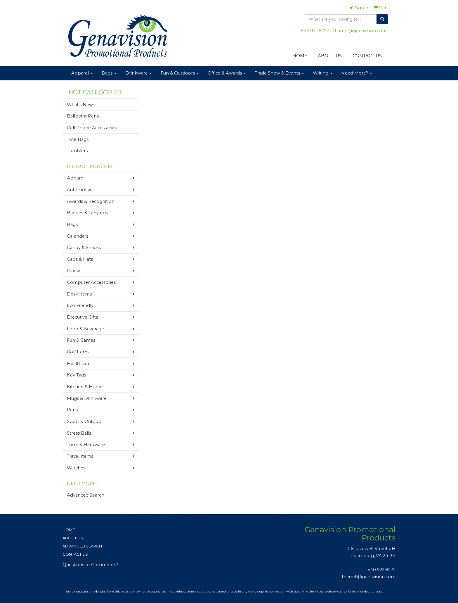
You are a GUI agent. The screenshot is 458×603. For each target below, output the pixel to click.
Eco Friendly (80, 305)
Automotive (80, 189)
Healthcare (79, 363)
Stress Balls (79, 433)
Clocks (74, 270)
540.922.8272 (315, 30)
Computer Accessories (91, 282)
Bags (109, 73)
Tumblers (77, 150)
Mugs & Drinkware (87, 398)
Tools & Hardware (86, 444)
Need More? (356, 73)
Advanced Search (85, 495)
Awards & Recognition (90, 201)
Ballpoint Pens (83, 116)
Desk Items (79, 294)
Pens (72, 409)
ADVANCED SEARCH (82, 546)
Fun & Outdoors (180, 73)
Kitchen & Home (85, 386)
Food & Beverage (85, 328)
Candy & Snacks (84, 247)
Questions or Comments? (90, 564)
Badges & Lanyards (87, 212)
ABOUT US (330, 55)
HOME (299, 55)
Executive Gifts (82, 317)
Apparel (82, 73)
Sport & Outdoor (85, 421)
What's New (80, 104)
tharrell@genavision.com (360, 30)
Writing (322, 73)
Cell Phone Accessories (92, 127)
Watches (76, 468)
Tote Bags (78, 139)
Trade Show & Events (279, 73)
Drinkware (138, 73)
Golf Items (78, 352)
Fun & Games (81, 340)
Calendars (77, 236)
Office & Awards (227, 73)
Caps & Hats (80, 259)
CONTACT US (367, 55)
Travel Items (80, 456)
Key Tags (76, 375)
